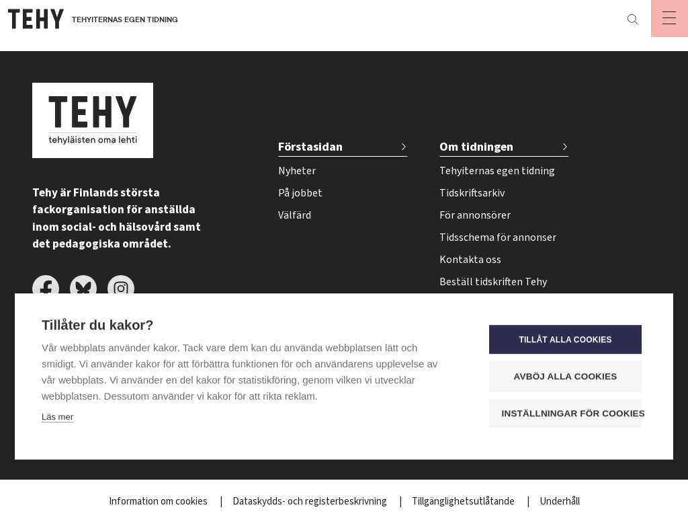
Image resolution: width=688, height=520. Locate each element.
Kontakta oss (470, 259)
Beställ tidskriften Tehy (493, 281)
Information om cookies (159, 501)
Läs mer (57, 416)
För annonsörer (475, 215)
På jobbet (300, 193)
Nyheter (297, 170)
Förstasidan (310, 147)
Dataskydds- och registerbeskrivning (310, 501)
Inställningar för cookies (572, 413)
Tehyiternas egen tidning (497, 170)
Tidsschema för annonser (497, 237)
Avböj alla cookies (565, 376)
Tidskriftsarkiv (472, 193)
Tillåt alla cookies (565, 339)
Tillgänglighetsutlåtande (464, 501)
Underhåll (560, 501)
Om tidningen (476, 147)
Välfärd (294, 215)
